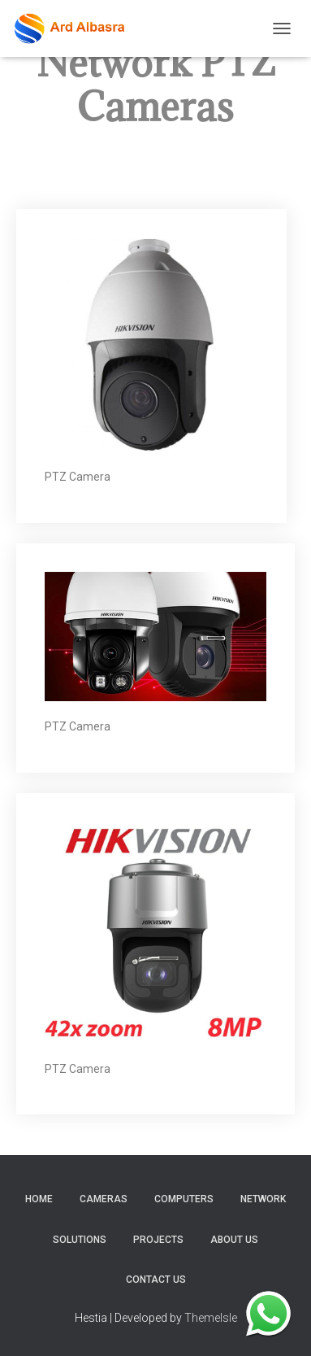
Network (263, 1199)
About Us (234, 1239)
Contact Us (156, 1279)
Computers (184, 1199)
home (39, 1199)
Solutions (79, 1239)
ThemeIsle (210, 1317)
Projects (158, 1239)
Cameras (103, 1199)
